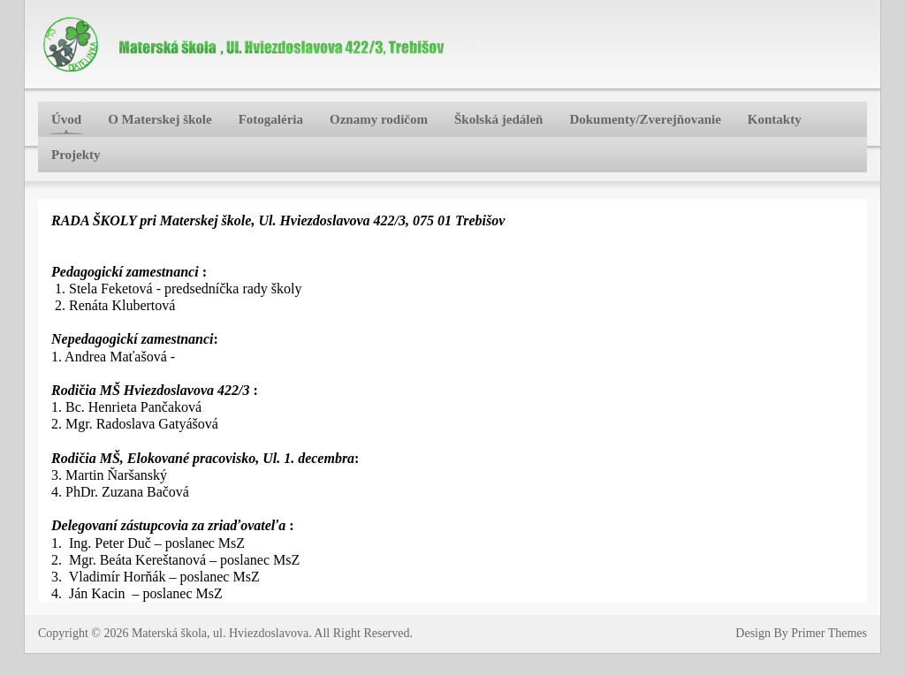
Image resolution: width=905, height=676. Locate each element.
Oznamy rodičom (379, 119)
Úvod (66, 119)
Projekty (76, 155)
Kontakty (775, 119)
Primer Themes (829, 633)
